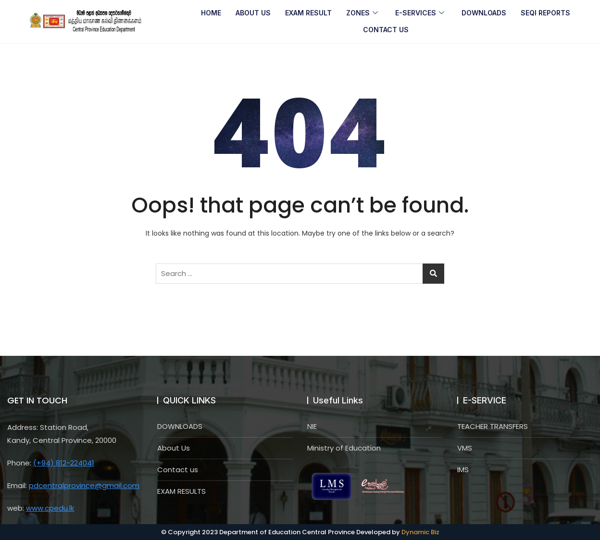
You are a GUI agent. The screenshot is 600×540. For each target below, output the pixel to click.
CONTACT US (386, 29)
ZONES (362, 13)
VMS (464, 448)
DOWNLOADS (484, 13)
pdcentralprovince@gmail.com (84, 485)
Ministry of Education (344, 448)
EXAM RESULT (308, 13)
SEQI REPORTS (545, 13)
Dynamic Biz (420, 532)
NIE (312, 426)
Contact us (177, 470)
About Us (173, 448)
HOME (211, 13)
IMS (463, 470)
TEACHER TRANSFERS (492, 426)
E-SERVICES (419, 13)
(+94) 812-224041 (63, 463)
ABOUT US (253, 13)
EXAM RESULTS (181, 491)
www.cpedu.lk (50, 508)
